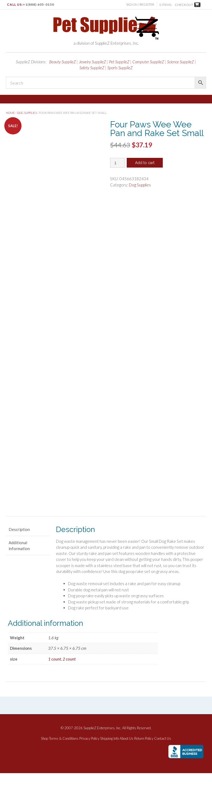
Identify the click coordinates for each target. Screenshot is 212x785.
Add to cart (144, 163)
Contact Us (162, 750)
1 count (54, 670)
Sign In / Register (140, 4)
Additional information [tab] (19, 557)
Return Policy (143, 750)
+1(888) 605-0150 (38, 4)
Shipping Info (109, 750)
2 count (69, 670)
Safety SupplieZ (91, 67)
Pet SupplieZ (119, 61)
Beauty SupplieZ (62, 61)
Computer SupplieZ (148, 61)
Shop (44, 750)
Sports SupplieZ (120, 67)
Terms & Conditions (64, 750)
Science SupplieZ (180, 61)
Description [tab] (19, 541)
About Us (126, 750)
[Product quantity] (117, 163)
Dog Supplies (27, 112)
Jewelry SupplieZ (92, 61)
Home (10, 112)
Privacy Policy (89, 750)
